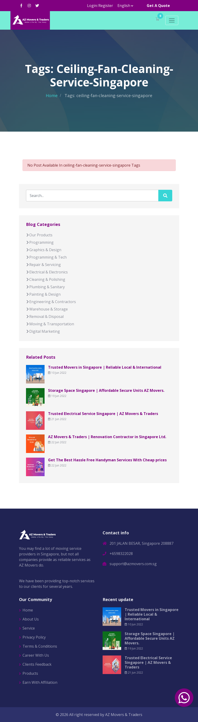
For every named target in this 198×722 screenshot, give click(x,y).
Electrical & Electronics (47, 272)
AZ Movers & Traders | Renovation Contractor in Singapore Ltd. (107, 436)
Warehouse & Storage (47, 309)
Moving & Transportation (50, 323)
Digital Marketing (43, 331)
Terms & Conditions (40, 646)
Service (29, 628)
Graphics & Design (43, 249)
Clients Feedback (37, 664)
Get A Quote (158, 5)
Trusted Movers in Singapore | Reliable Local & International (104, 367)
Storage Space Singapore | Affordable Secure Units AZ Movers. (106, 390)
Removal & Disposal (45, 316)
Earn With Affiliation (40, 682)
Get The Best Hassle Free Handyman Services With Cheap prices (107, 459)
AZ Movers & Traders (123, 714)
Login (92, 5)
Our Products (39, 235)
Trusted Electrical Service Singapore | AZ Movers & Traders (103, 413)
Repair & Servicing (43, 264)
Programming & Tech (46, 257)
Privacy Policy (34, 637)
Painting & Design (43, 294)
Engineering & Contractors (51, 301)
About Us (31, 619)
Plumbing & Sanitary (45, 286)
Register (105, 5)
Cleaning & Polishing (45, 279)
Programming (40, 242)
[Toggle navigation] (171, 20)
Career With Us (36, 655)
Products (30, 673)
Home (52, 95)
